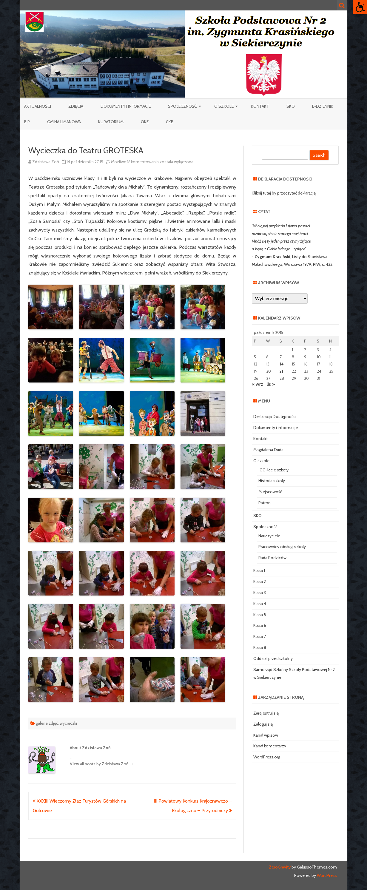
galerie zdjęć (47, 723)
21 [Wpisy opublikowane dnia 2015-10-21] (281, 371)
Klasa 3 (259, 592)
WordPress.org (266, 757)
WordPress (326, 875)
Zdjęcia (75, 106)
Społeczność (182, 106)
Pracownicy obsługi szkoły (282, 546)
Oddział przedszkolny (273, 658)
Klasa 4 (259, 603)
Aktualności (37, 106)
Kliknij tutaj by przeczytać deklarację (284, 193)
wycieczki (68, 723)
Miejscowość (270, 491)
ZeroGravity (280, 867)
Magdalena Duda (268, 449)
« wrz (257, 384)
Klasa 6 (259, 625)
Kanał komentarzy (269, 746)
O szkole (224, 106)
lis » (271, 384)
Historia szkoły (271, 480)
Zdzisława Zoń (45, 161)
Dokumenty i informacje (126, 106)
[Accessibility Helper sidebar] (360, 7)
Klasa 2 (259, 581)
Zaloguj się (263, 724)
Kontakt (260, 106)
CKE (169, 121)
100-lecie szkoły (273, 470)
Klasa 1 (259, 570)
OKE (145, 121)
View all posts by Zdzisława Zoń (102, 763)
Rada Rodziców (272, 557)
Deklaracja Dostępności (274, 416)
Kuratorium (111, 121)
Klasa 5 (259, 614)
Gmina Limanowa (64, 121)
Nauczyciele (269, 536)
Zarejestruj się (266, 713)
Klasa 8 (259, 647)
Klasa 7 (259, 636)
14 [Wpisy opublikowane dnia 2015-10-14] (282, 364)
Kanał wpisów (265, 735)
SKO (290, 106)
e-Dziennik (322, 106)
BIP (27, 121)
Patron (264, 502)
